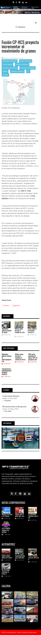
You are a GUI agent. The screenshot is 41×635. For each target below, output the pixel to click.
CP (28, 71)
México (5, 71)
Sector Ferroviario (25, 61)
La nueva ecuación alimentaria (10, 396)
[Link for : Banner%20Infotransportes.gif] (20, 13)
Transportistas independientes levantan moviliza (6, 371)
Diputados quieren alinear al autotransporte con (6, 358)
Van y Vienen (7, 411)
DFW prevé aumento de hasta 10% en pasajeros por (32, 357)
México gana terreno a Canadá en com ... (20, 331)
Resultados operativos (9, 61)
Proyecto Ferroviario (22, 64)
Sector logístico (7, 64)
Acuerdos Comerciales (27, 68)
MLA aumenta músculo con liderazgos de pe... (14, 407)
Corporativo (7, 400)
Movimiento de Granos (10, 68)
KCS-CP (5, 75)
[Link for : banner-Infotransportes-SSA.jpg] (20, 9)
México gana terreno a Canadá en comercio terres (20, 357)
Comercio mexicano (17, 71)
